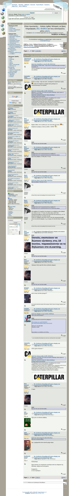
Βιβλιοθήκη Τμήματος (15, 36)
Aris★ (10, 179)
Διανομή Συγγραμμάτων (15, 45)
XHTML (39, 493)
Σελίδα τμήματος (14, 35)
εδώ (38, 29)
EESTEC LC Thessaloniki (12, 66)
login (23, 14)
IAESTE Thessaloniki (15, 70)
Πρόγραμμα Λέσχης (15, 40)
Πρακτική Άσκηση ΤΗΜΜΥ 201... (14, 136)
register (28, 14)
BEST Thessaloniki (14, 64)
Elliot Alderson (12, 167)
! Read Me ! (21, 4)
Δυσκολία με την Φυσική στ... (13, 124)
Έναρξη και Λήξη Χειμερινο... (13, 140)
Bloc (36, 493)
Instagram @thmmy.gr (15, 52)
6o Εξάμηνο (50, 44)
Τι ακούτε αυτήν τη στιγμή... (13, 182)
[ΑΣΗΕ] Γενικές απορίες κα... (13, 153)
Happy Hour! (15, 6)
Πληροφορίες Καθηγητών (12, 50)
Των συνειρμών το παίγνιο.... (13, 115)
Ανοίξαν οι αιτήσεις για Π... (13, 128)
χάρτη (47, 31)
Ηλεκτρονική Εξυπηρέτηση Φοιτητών (14, 43)
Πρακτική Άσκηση (14, 41)
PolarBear (11, 133)
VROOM (12, 75)
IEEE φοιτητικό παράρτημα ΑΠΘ (12, 72)
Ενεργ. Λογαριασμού (15, 29)
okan (10, 158)
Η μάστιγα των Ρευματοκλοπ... (14, 107)
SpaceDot (12, 74)
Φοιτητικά (32, 4)
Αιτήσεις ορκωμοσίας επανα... (14, 157)
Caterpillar (27, 76)
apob (10, 214)
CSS (43, 493)
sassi (10, 150)
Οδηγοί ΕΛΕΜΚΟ (11, 170)
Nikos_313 (11, 125)
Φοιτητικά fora (13, 39)
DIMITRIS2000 (28, 59)
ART (10, 60)
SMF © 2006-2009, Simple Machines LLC (38, 492)
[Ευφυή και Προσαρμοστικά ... (14, 149)
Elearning (12, 37)
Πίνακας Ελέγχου (12, 80)
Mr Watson (11, 116)
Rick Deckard (26, 119)
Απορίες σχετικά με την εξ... (13, 187)
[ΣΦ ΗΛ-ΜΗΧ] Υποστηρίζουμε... (14, 178)
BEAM (11, 63)
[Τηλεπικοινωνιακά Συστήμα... (14, 132)
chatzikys (11, 108)
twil (25, 412)
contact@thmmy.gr (45, 40)
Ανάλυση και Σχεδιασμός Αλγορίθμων (43, 45)
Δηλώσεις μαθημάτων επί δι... (14, 145)
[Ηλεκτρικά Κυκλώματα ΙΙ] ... (13, 174)
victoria (10, 215)
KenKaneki (27, 456)
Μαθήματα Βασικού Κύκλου (40, 44)
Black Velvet (26, 176)
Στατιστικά (11, 191)
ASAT (10, 62)
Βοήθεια (44, 29)
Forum (11, 27)
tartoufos (11, 183)
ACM (11, 58)
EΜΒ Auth (12, 68)
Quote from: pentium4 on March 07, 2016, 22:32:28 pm (43, 95)
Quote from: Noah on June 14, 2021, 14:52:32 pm (42, 180)
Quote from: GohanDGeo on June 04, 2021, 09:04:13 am (43, 64)
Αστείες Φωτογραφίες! (12, 166)
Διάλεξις (10, 129)
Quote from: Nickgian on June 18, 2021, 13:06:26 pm (43, 313)
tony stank (11, 188)
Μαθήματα (27, 4)
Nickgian (26, 288)
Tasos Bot (31, 46)
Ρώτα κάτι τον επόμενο (12, 111)
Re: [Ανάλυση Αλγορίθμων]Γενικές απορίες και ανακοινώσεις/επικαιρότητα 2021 (47, 59)
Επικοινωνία (13, 31)
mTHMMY (12, 54)
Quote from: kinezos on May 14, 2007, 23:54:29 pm (42, 90)
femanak (10, 213)
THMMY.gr (26, 44)
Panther (12, 76)
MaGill (10, 171)
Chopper (26, 308)
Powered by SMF (25, 492)
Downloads (14, 4)
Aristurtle (11, 59)
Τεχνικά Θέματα (39, 4)
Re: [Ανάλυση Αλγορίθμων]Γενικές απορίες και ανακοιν (49, 231)
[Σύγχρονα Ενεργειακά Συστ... (14, 161)
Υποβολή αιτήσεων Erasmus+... (14, 119)
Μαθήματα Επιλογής (28, 45)
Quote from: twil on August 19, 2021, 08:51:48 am (42, 437)
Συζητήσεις (47, 4)
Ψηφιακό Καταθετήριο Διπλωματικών (14, 47)
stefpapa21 (11, 212)
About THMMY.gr (23, 6)
